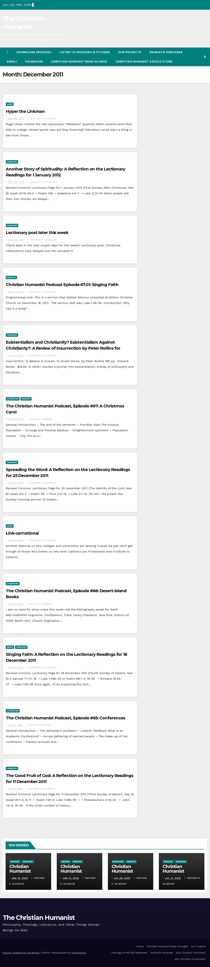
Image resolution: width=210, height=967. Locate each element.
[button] (205, 57)
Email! (12, 61)
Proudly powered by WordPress (21, 952)
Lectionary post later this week (37, 232)
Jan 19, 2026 (20, 878)
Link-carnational (22, 533)
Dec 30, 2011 (16, 118)
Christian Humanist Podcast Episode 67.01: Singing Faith (62, 284)
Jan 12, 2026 (71, 878)
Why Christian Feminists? (191, 952)
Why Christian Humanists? (190, 959)
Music (10, 647)
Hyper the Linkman (25, 111)
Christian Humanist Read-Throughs (167, 946)
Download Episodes (34, 52)
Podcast (11, 277)
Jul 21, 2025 (173, 878)
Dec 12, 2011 (16, 667)
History (66, 862)
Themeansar (78, 952)
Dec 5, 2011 (15, 788)
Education (118, 862)
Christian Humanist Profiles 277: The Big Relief (27, 873)
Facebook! (34, 61)
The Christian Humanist (39, 918)
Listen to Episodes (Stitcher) (85, 52)
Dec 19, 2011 (16, 482)
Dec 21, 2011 (16, 355)
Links (10, 104)
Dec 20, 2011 (16, 419)
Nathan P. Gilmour (42, 118)
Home (140, 946)
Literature (12, 399)
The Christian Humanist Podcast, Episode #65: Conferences (65, 717)
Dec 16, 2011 (16, 540)
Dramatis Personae (166, 52)
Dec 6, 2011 (15, 725)
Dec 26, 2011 (16, 239)
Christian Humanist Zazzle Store (144, 61)
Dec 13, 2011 (16, 604)
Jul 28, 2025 (122, 878)
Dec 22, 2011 (16, 292)
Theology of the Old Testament (129, 952)
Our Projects (129, 52)
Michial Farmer (40, 419)
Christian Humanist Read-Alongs (79, 61)
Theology (12, 162)
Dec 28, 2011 (16, 182)
